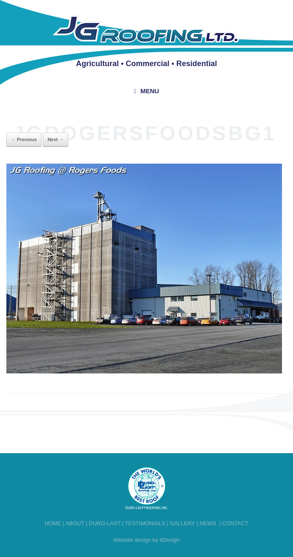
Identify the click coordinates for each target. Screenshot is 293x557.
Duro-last (104, 523)
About (74, 523)
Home (53, 523)
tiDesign (170, 540)
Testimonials (145, 523)
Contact (235, 523)
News (208, 523)
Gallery (182, 523)
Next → (55, 139)
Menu (146, 91)
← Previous (24, 139)
